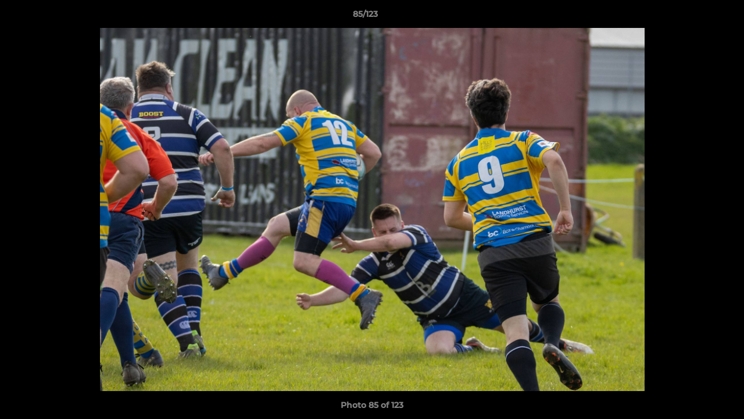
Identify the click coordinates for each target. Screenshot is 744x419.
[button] (695, 17)
